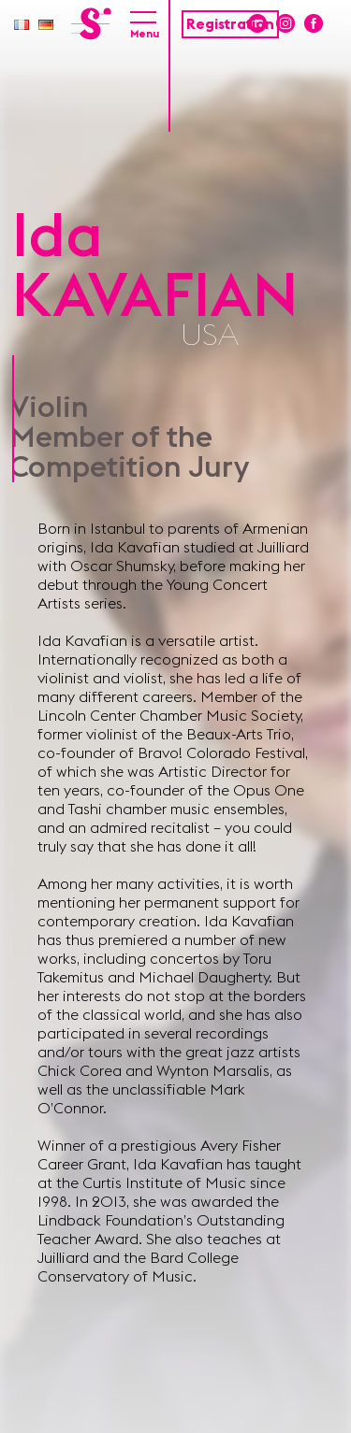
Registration (230, 24)
